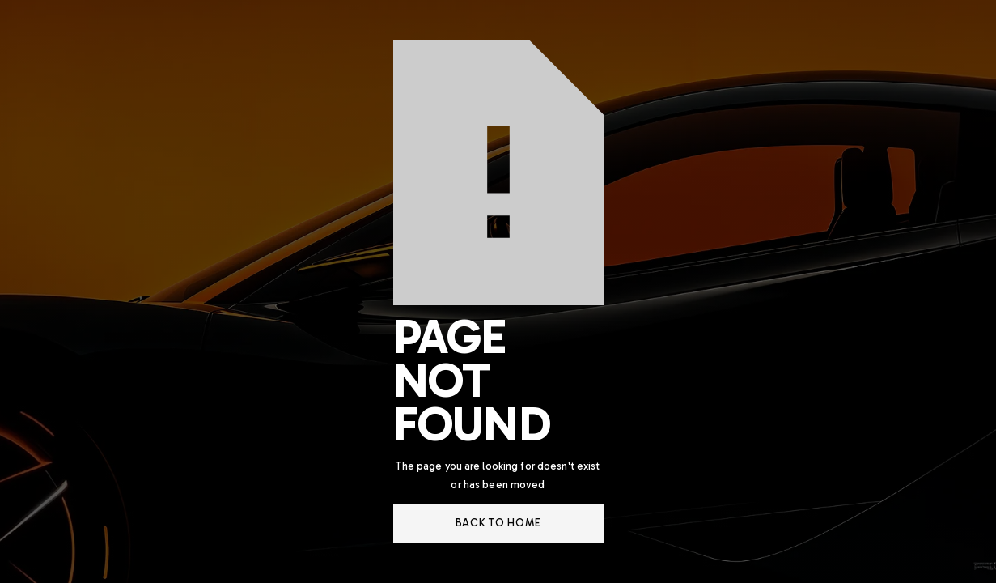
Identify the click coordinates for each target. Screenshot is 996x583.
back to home (498, 523)
